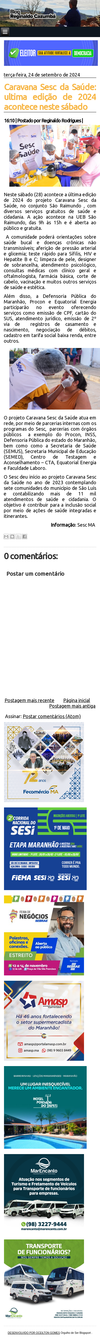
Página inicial (76, 700)
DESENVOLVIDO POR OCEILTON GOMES (34, 1332)
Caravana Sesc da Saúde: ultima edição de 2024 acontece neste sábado (50, 96)
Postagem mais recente (29, 700)
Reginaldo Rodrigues (61, 120)
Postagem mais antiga (72, 705)
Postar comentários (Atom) (52, 716)
